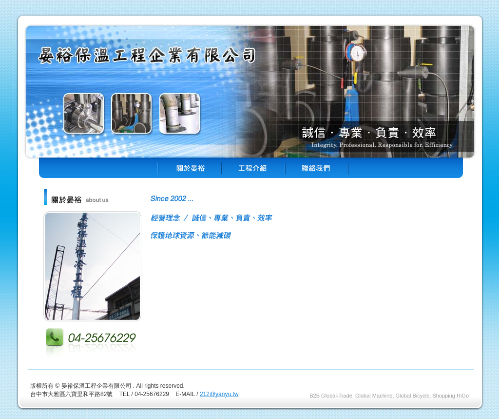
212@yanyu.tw (219, 394)
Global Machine (373, 396)
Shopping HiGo (450, 396)
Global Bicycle (413, 396)
